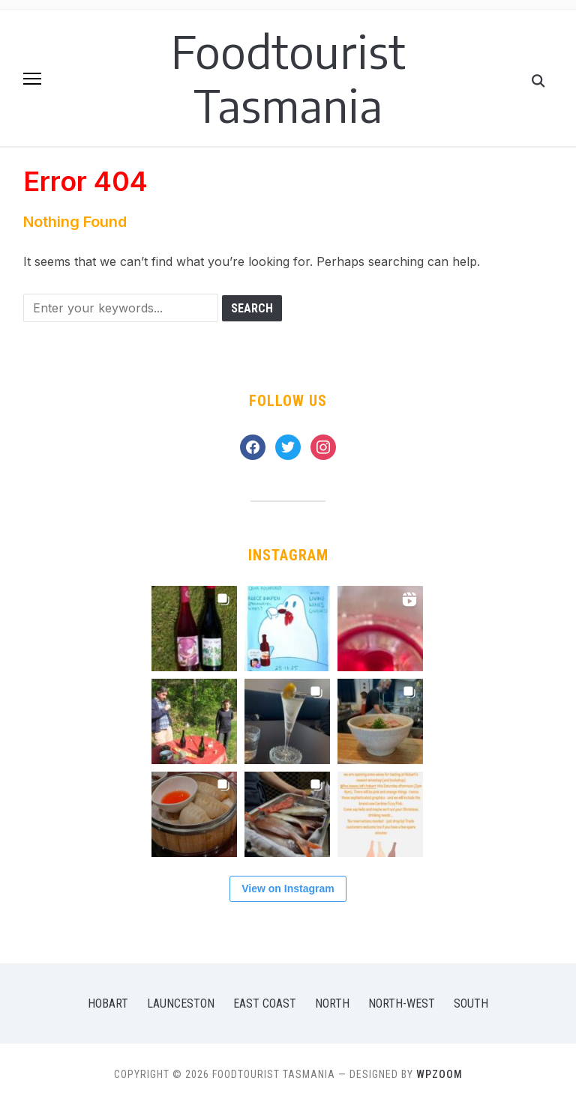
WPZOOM (439, 1074)
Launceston (180, 1003)
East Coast (264, 1003)
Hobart (108, 1003)
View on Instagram (288, 888)
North (332, 1003)
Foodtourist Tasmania (288, 77)
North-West (401, 1003)
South (471, 1003)
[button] (32, 79)
